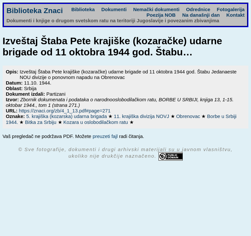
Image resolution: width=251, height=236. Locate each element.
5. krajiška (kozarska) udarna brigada (67, 116)
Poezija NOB (161, 15)
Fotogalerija (230, 9)
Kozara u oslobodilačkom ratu (96, 122)
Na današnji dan (201, 15)
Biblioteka (83, 9)
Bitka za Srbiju (41, 122)
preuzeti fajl (105, 136)
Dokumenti (114, 9)
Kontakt (235, 15)
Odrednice (198, 9)
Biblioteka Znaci (35, 11)
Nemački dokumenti (156, 9)
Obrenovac (189, 116)
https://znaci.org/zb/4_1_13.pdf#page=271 (65, 110)
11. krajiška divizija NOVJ (142, 116)
